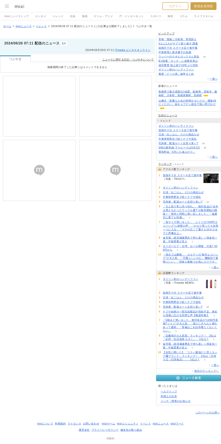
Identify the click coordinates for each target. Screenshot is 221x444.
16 (204, 56)
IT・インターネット (131, 16)
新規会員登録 (203, 6)
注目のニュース (167, 115)
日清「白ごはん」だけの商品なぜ (179, 134)
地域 (84, 16)
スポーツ (155, 16)
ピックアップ (166, 33)
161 (201, 39)
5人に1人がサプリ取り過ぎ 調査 (178, 43)
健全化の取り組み (131, 429)
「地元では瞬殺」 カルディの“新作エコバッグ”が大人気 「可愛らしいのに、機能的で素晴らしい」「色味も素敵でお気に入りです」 (190, 258)
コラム (184, 16)
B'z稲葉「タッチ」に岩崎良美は (178, 60)
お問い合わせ (91, 423)
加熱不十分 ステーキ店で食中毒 (178, 47)
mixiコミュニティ (127, 423)
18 (203, 143)
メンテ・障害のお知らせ (176, 401)
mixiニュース (24, 26)
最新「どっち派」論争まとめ (176, 73)
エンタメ (40, 16)
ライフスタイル (203, 16)
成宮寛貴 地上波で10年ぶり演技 (178, 65)
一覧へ (214, 78)
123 (199, 74)
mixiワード (177, 423)
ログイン (175, 6)
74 (201, 139)
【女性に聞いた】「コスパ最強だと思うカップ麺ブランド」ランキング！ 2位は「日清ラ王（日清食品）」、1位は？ (190, 356)
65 (203, 61)
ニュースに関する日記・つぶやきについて (128, 59)
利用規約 (60, 423)
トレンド (58, 16)
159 (203, 43)
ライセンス (74, 423)
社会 (72, 16)
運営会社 (84, 429)
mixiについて (45, 423)
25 (205, 147)
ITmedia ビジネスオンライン (133, 50)
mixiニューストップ (17, 16)
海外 (170, 16)
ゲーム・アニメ (103, 16)
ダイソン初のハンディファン (176, 69)
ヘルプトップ (169, 391)
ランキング (165, 164)
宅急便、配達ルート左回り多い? (178, 143)
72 (200, 152)
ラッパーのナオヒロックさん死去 (179, 56)
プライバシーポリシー (105, 429)
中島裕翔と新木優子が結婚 (175, 52)
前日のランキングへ (206, 370)
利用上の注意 (169, 396)
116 (202, 48)
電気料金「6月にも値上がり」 (177, 151)
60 (203, 65)
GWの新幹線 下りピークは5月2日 (179, 147)
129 (196, 52)
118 (199, 69)
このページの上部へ (207, 412)
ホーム (7, 26)
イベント (145, 423)
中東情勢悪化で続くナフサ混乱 (178, 138)
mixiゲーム (108, 423)
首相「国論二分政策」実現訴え (178, 39)
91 (204, 134)
